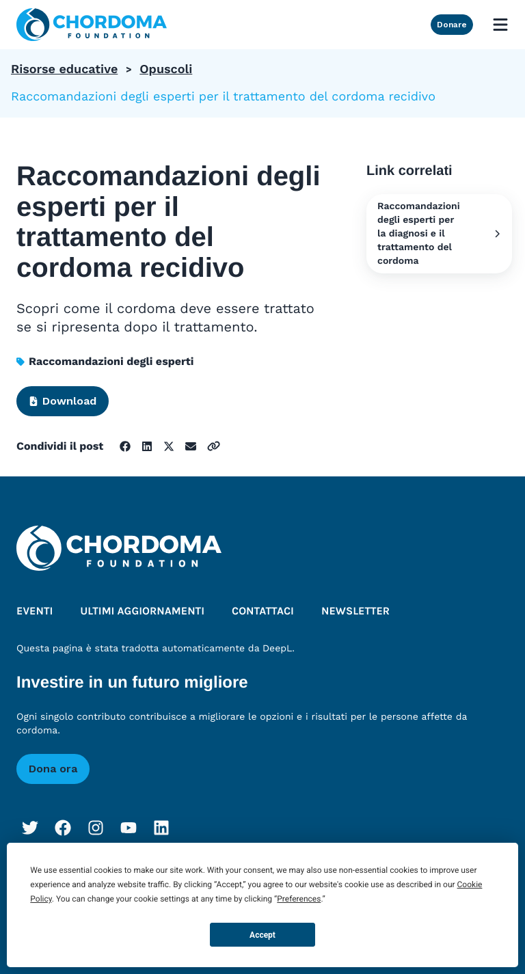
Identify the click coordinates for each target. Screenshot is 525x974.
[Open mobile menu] (500, 24)
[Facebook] (63, 827)
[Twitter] (30, 827)
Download (62, 400)
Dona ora (53, 768)
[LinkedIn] (161, 827)
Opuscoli (165, 69)
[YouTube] (128, 827)
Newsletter (355, 611)
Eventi (34, 611)
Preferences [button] (299, 899)
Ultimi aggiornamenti (142, 611)
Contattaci (263, 611)
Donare (452, 24)
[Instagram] (95, 827)
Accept (262, 935)
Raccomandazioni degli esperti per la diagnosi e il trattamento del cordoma (439, 234)
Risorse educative (64, 69)
